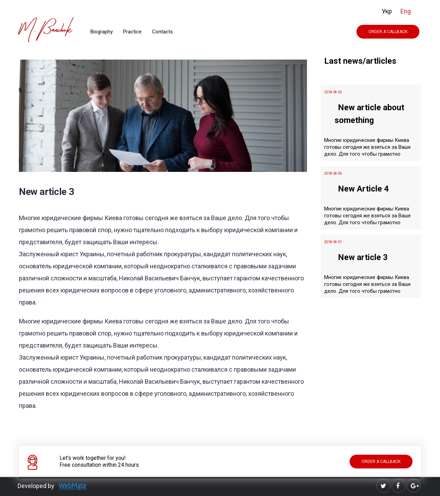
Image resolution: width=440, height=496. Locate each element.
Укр (387, 11)
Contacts (162, 32)
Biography (101, 32)
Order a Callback (387, 31)
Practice (132, 32)
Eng (405, 11)
